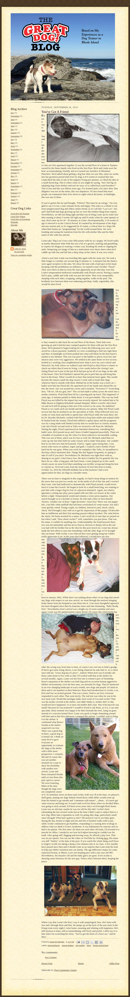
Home (81, 963)
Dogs (89, 945)
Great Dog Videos (18, 216)
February (14, 193)
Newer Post (46, 963)
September (15, 116)
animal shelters (68, 945)
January (14, 133)
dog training (80, 945)
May (12, 129)
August (13, 173)
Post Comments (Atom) (65, 970)
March (13, 159)
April (13, 146)
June (12, 119)
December (15, 163)
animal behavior (54, 945)
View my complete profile (21, 255)
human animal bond (100, 945)
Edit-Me (14, 225)
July (12, 113)
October (14, 166)
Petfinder (14, 222)
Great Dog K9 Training (20, 213)
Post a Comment (51, 957)
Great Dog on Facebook (20, 219)
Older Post (114, 963)
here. (106, 838)
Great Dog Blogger (20, 250)
